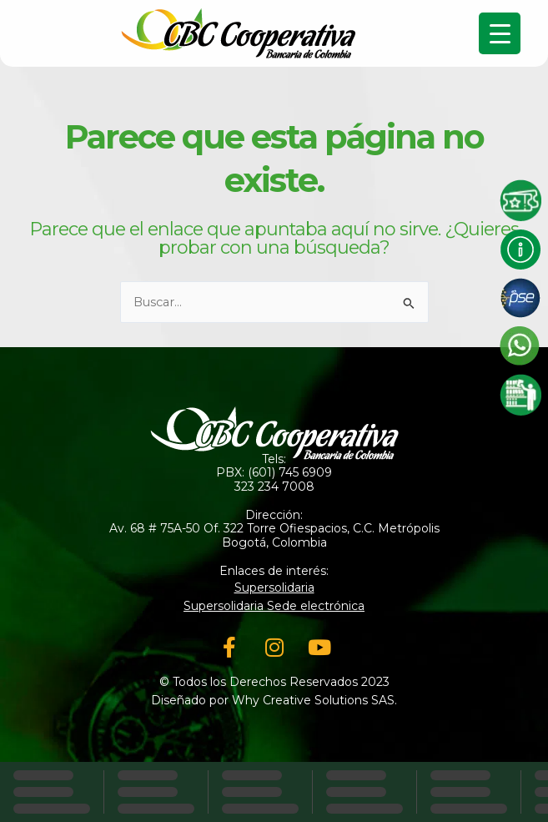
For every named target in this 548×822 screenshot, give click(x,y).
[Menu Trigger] (499, 33)
